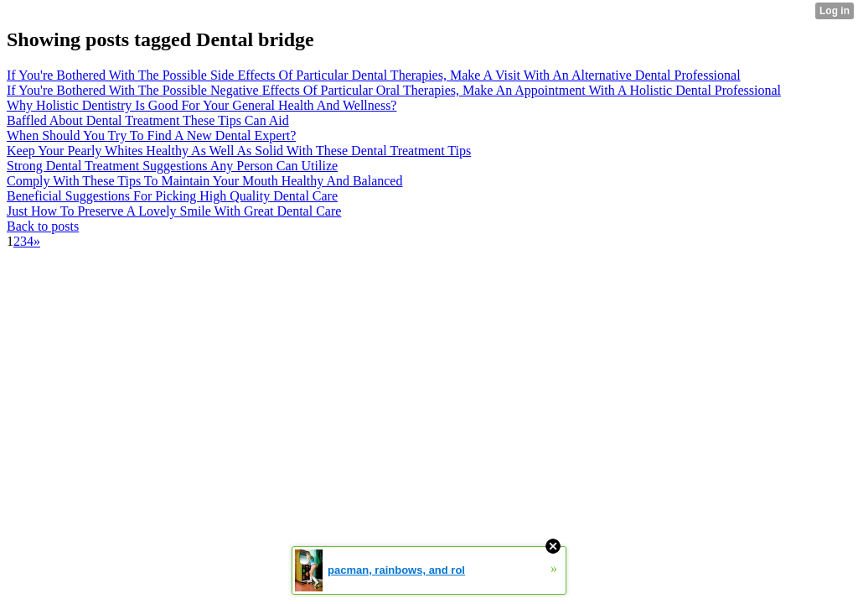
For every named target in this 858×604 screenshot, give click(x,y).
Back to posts (43, 226)
